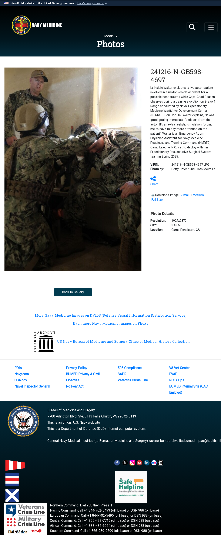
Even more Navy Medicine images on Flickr (110, 323)
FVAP (173, 374)
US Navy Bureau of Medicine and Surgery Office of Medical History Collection (112, 341)
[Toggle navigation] (211, 27)
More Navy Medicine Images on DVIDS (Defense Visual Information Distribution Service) (110, 315)
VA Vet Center (179, 368)
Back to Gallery (73, 292)
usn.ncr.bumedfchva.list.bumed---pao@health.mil (185, 441)
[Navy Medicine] (36, 25)
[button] (92, 3)
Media (109, 36)
